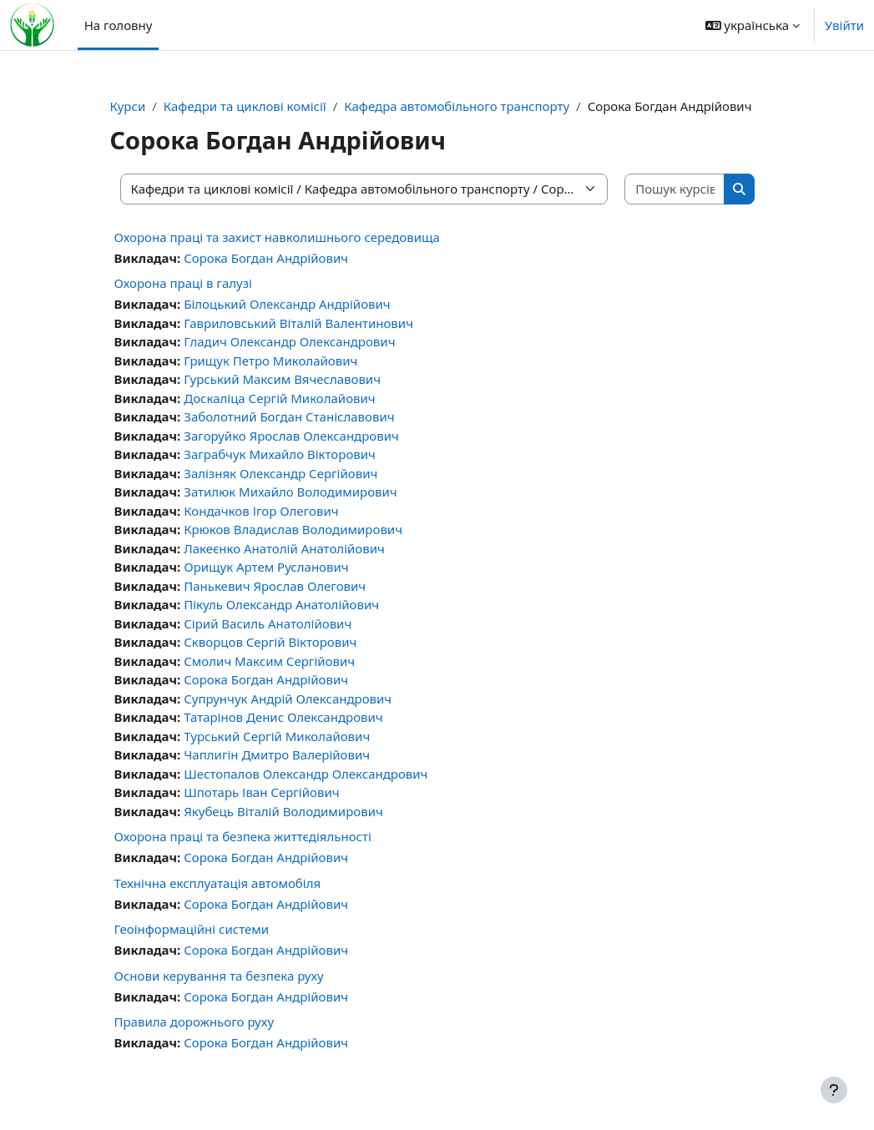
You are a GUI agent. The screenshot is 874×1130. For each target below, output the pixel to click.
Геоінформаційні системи (192, 929)
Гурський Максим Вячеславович (282, 379)
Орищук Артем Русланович (266, 566)
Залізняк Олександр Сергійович (280, 473)
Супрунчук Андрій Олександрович (288, 698)
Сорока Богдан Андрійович (266, 258)
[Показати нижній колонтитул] (834, 1090)
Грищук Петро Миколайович (270, 360)
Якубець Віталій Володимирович (283, 811)
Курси (128, 106)
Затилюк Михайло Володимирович (290, 491)
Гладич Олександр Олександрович (289, 341)
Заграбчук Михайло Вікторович (280, 454)
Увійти (844, 25)
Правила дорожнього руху (194, 1021)
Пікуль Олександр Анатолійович (281, 604)
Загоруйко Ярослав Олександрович (291, 435)
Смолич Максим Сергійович (269, 661)
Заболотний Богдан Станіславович (289, 416)
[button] (753, 25)
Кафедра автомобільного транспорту (456, 106)
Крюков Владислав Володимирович (293, 529)
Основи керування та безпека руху (219, 975)
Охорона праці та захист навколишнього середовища (277, 237)
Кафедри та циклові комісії (245, 106)
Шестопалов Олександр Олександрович (305, 773)
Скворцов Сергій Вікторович (270, 641)
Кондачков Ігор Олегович (261, 510)
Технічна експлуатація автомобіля (217, 883)
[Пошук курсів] (674, 189)
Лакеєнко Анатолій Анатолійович (284, 548)
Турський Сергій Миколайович (277, 736)
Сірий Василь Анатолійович (267, 623)
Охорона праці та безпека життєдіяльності (242, 836)
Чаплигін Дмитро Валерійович (277, 754)
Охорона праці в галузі (183, 283)
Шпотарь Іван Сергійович (261, 792)
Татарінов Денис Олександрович (283, 717)
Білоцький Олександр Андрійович (287, 303)
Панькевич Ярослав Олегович (275, 586)
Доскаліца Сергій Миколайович (279, 398)
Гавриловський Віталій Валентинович (298, 323)
